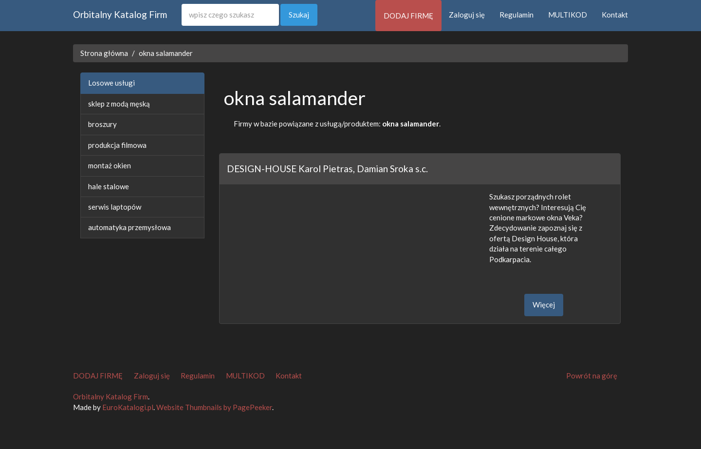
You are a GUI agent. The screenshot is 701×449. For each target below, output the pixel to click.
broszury (102, 124)
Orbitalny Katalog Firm (120, 14)
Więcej (544, 304)
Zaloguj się (467, 14)
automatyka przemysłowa (129, 227)
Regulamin (516, 14)
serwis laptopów (114, 206)
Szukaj (299, 14)
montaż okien (109, 165)
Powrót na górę (591, 375)
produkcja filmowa (117, 145)
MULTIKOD (567, 14)
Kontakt (615, 14)
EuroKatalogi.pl (127, 407)
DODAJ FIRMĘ (408, 15)
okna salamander (166, 53)
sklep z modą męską (119, 103)
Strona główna (104, 53)
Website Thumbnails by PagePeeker (214, 407)
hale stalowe (108, 186)
